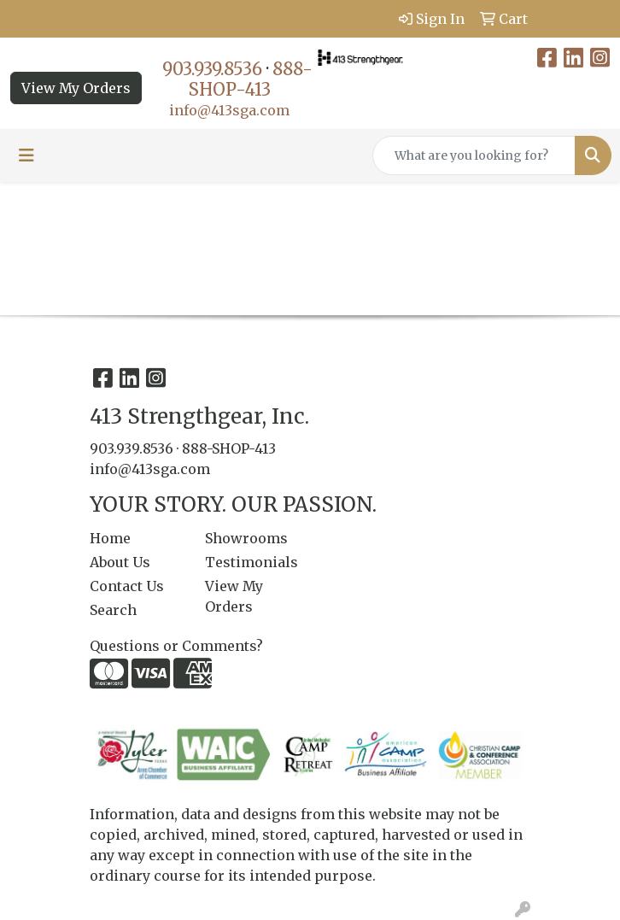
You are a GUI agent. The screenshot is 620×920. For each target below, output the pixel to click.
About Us (120, 562)
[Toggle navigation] (26, 155)
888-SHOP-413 (251, 79)
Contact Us (127, 586)
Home (110, 538)
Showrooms (246, 538)
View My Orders (76, 88)
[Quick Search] (474, 155)
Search (113, 609)
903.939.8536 (212, 68)
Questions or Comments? (176, 645)
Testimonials (251, 562)
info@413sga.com (229, 110)
